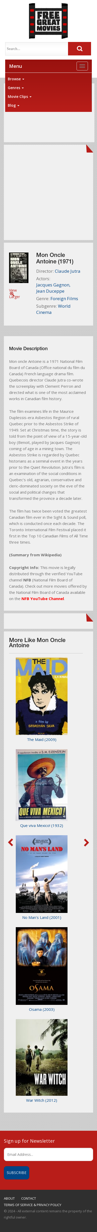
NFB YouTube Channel (42, 598)
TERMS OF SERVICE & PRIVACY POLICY (32, 1204)
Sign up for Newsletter (29, 1141)
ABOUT (9, 1198)
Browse (16, 78)
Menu (15, 66)
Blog (13, 105)
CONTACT (28, 1198)
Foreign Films (64, 298)
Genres (16, 87)
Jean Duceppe (50, 291)
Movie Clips (20, 96)
